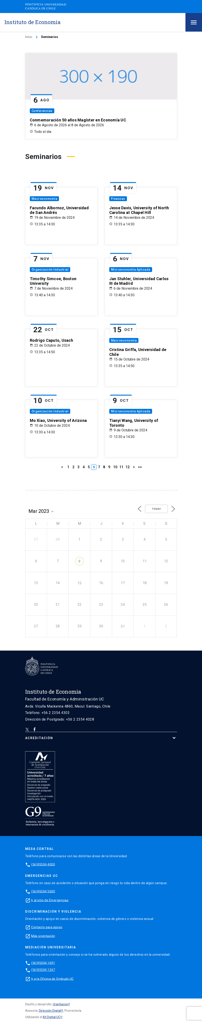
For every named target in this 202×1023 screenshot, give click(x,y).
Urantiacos (60, 1004)
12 (128, 467)
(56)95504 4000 (43, 864)
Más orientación (43, 936)
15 (79, 583)
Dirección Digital (50, 1010)
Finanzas (118, 198)
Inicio (28, 37)
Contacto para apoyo (46, 927)
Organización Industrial (50, 269)
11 (121, 467)
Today (156, 509)
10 (115, 467)
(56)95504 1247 (43, 969)
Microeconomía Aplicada (130, 269)
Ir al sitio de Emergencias (49, 900)
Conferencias (42, 111)
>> (140, 467)
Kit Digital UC (51, 1017)
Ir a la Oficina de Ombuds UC (52, 978)
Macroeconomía (44, 198)
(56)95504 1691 (43, 962)
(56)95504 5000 (43, 891)
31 (123, 626)
